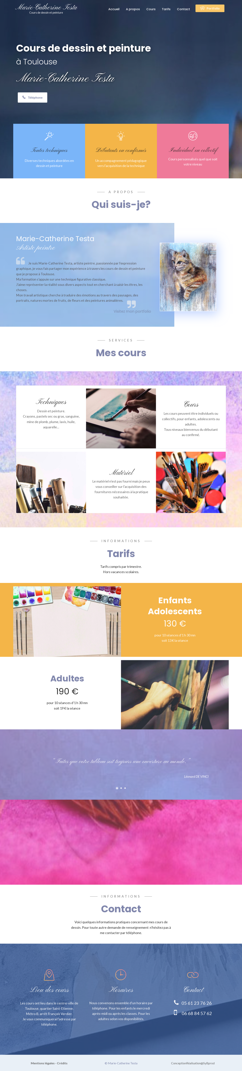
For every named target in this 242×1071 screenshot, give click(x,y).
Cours (151, 9)
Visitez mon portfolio (132, 320)
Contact (183, 9)
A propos (133, 9)
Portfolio (210, 8)
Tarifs (166, 9)
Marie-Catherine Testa (46, 8)
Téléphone (32, 98)
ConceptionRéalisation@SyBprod (193, 1067)
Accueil (113, 9)
